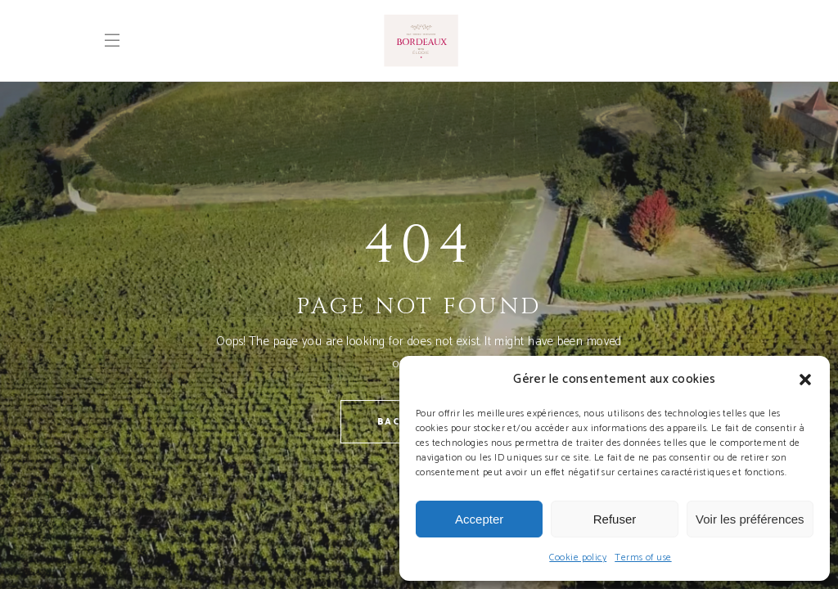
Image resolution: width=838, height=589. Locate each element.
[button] (805, 379)
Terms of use (643, 557)
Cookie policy (577, 557)
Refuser (615, 519)
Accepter (479, 519)
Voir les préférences (750, 519)
